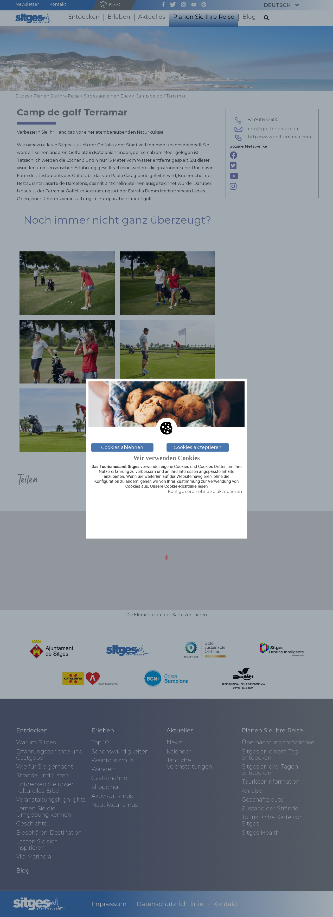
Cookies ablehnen (122, 447)
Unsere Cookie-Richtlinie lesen (179, 486)
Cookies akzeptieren (198, 447)
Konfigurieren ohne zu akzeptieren (205, 491)
